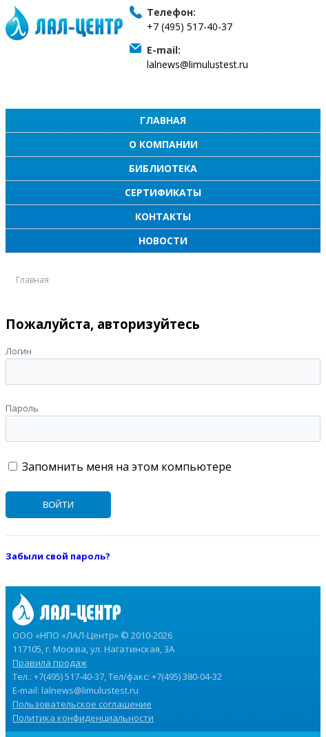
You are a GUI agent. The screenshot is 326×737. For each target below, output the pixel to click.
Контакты (163, 216)
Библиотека (163, 168)
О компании (163, 144)
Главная (163, 120)
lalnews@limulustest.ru (197, 64)
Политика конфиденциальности (83, 718)
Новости (163, 240)
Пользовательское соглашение (82, 704)
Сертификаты (163, 192)
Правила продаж (49, 662)
